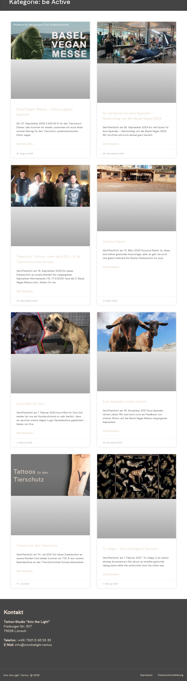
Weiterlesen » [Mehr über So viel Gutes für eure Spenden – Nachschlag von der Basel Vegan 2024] (111, 144)
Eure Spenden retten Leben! (124, 401)
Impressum (146, 674)
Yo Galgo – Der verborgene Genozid (130, 549)
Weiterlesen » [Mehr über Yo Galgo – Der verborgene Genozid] (111, 574)
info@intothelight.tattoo (33, 645)
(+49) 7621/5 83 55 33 (34, 640)
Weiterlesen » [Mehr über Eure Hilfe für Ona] (24, 433)
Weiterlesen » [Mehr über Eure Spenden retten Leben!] (111, 431)
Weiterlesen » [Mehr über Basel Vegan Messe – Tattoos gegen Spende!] (24, 144)
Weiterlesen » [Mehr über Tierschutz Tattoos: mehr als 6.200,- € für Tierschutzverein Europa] (24, 291)
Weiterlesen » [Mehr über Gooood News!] (111, 267)
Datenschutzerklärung (170, 674)
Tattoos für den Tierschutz (36, 545)
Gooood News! (114, 241)
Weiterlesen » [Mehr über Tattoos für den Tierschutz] (24, 571)
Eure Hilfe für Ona (30, 404)
